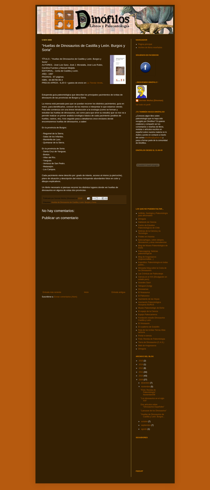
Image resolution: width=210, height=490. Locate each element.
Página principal (145, 44)
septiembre (146, 425)
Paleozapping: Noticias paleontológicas (148, 252)
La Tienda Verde (94, 83)
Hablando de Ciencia (147, 222)
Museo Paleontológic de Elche (151, 308)
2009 (141, 380)
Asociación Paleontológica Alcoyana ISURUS (149, 303)
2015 (141, 361)
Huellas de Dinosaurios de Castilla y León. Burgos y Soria (73, 202)
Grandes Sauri (144, 282)
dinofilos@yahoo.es (153, 138)
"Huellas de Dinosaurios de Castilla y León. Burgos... (153, 415)
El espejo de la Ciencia (148, 311)
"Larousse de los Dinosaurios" (153, 411)
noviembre (146, 386)
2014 (141, 364)
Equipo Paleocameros (147, 314)
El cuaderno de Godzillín (148, 327)
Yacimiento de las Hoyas (148, 299)
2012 (141, 368)
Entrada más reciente (52, 292)
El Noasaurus (144, 292)
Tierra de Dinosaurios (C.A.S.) (151, 342)
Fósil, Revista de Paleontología (151, 339)
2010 (141, 376)
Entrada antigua (118, 292)
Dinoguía (142, 349)
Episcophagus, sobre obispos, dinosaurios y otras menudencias (152, 241)
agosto (144, 429)
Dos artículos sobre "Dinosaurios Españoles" (152, 405)
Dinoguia (142, 219)
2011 (141, 372)
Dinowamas (143, 289)
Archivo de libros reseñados (150, 47)
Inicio (86, 292)
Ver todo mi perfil (143, 105)
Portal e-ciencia (145, 336)
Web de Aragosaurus (147, 345)
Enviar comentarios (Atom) (65, 297)
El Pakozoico (143, 296)
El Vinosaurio (144, 323)
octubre (144, 421)
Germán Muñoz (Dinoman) (151, 100)
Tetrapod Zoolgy (145, 286)
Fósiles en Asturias (146, 237)
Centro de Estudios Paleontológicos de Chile (149, 226)
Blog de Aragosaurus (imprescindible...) (147, 258)
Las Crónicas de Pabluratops (150, 274)
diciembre (145, 383)
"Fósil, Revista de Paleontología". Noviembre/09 (148, 392)
